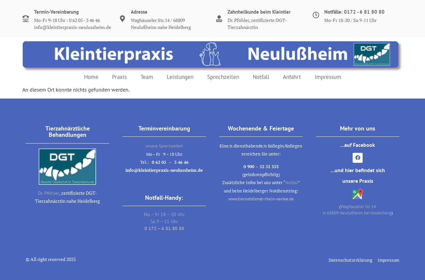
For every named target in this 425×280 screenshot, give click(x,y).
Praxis (119, 77)
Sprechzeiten (223, 77)
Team (146, 77)
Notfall (261, 77)
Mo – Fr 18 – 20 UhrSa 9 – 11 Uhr (164, 221)
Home (91, 77)
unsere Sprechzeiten (164, 146)
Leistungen (180, 77)
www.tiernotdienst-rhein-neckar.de (261, 199)
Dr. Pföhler (48, 193)
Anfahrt (292, 77)
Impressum (328, 77)
